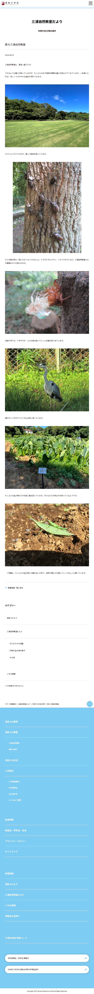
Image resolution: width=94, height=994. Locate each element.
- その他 (12, 657)
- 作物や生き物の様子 (17, 650)
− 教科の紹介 (13, 749)
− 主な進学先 (13, 794)
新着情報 (13, 704)
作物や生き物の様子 (38, 704)
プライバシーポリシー (15, 840)
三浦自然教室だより (14, 631)
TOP (6, 704)
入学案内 (9, 770)
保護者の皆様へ (12, 915)
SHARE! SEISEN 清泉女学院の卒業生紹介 (23, 969)
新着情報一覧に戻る (15, 587)
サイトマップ (11, 851)
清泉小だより (12, 618)
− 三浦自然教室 (13, 743)
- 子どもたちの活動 (16, 643)
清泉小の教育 (11, 721)
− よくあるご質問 (14, 800)
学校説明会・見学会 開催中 (18, 958)
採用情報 (9, 819)
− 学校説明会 (13, 787)
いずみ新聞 (11, 674)
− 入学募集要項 (13, 781)
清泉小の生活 (11, 760)
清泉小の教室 (11, 732)
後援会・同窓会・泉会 (15, 830)
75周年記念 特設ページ (16, 937)
